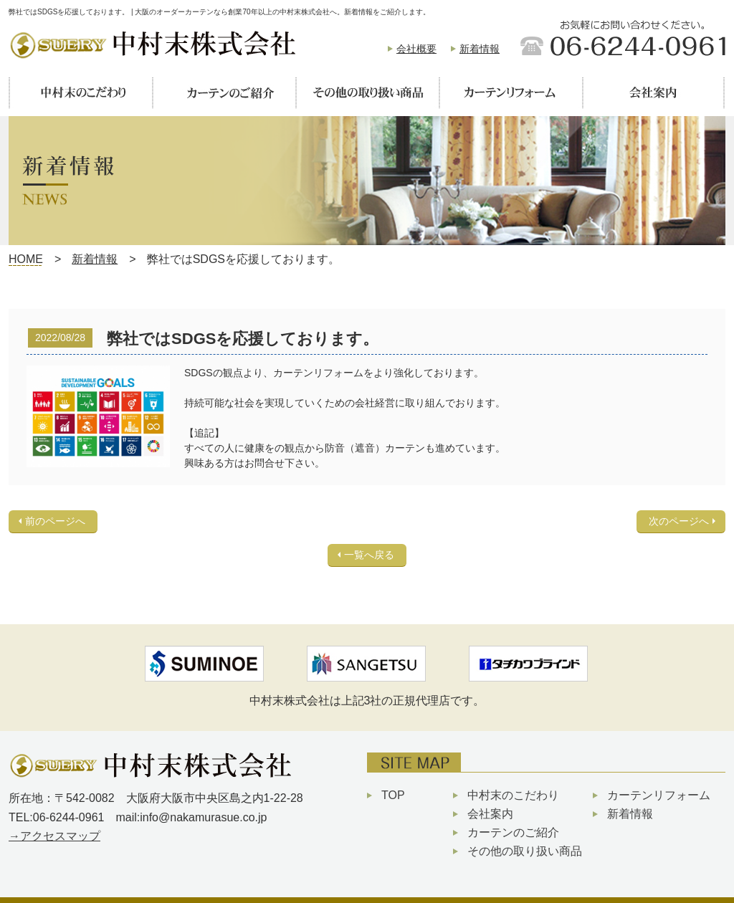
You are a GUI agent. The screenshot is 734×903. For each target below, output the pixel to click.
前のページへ (55, 521)
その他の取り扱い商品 (524, 851)
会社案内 (490, 814)
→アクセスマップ (54, 836)
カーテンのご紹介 (513, 832)
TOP (393, 795)
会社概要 (416, 48)
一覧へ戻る (369, 554)
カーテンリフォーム (658, 795)
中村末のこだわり (513, 795)
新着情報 (479, 48)
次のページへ (679, 521)
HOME (26, 259)
